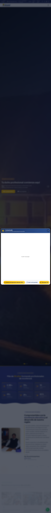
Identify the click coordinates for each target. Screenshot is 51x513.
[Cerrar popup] (48, 230)
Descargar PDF (44, 282)
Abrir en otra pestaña (32, 282)
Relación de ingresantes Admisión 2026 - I (14, 282)
